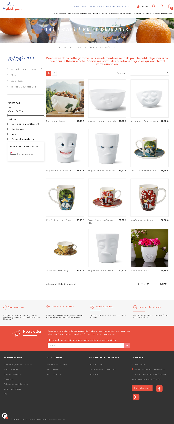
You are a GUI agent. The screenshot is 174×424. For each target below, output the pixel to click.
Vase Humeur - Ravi (140, 270)
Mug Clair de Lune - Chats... (59, 220)
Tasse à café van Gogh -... (59, 270)
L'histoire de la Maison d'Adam (102, 369)
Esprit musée (17, 80)
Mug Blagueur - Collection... (59, 170)
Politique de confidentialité (16, 384)
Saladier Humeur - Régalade (102, 121)
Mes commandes (54, 374)
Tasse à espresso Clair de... (143, 170)
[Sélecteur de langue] (142, 6)
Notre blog (94, 374)
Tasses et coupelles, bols (23, 86)
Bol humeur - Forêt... (56, 121)
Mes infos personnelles (57, 364)
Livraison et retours (12, 389)
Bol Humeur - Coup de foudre (144, 121)
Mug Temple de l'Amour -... (143, 220)
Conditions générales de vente (18, 364)
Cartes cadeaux (25, 154)
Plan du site (9, 379)
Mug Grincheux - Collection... (102, 170)
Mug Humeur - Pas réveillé (101, 270)
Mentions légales (11, 369)
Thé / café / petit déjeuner (21, 59)
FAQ (5, 394)
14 (148, 284)
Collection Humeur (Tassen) (25, 69)
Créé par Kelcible (57, 419)
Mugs (13, 75)
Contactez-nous (142, 388)
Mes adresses (53, 369)
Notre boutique (95, 364)
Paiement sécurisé (12, 374)
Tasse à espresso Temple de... (100, 221)
